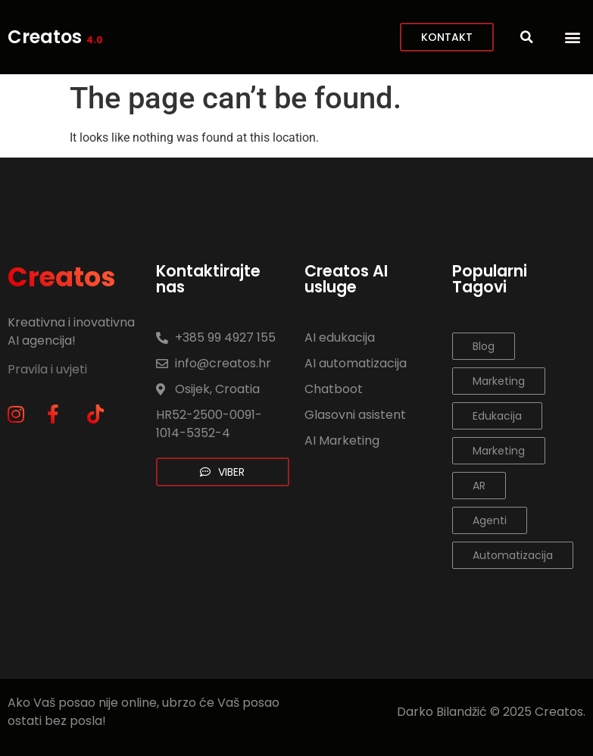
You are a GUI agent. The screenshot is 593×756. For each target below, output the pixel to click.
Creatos (55, 36)
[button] (572, 37)
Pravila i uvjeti (49, 369)
